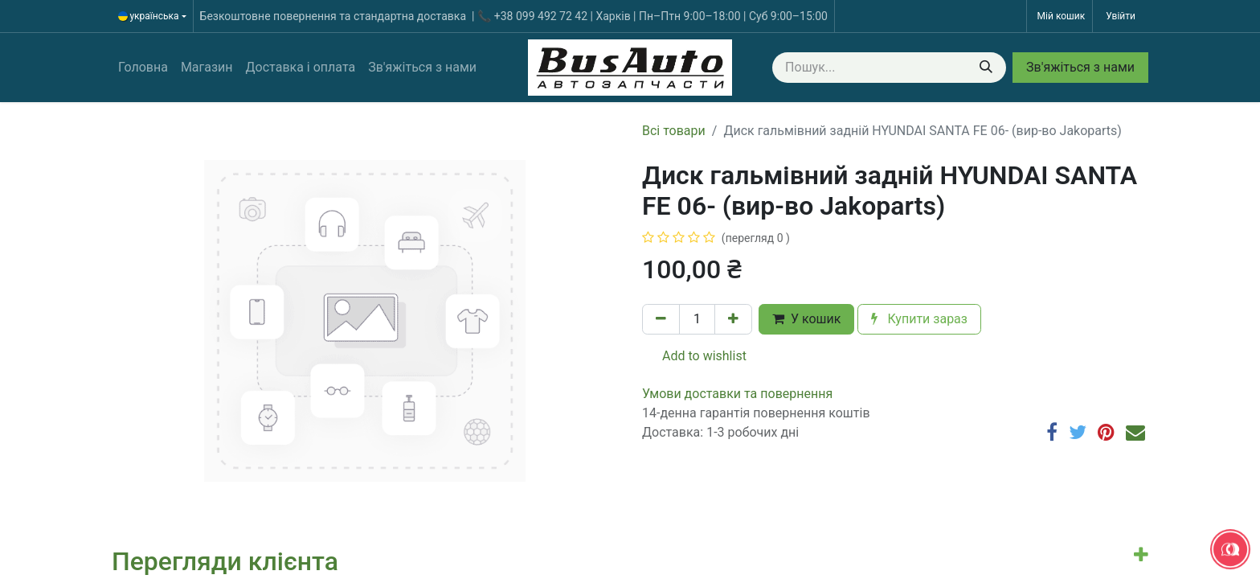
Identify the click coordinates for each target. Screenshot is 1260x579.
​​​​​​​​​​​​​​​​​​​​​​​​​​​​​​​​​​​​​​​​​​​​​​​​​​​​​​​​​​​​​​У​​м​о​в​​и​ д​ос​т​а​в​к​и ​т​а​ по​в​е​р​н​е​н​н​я (737, 393)
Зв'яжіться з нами (1080, 67)
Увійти (1120, 16)
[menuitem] (143, 67)
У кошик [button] (806, 318)
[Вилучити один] (661, 319)
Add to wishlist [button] (695, 355)
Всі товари (674, 130)
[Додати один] (733, 319)
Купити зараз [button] (919, 318)
